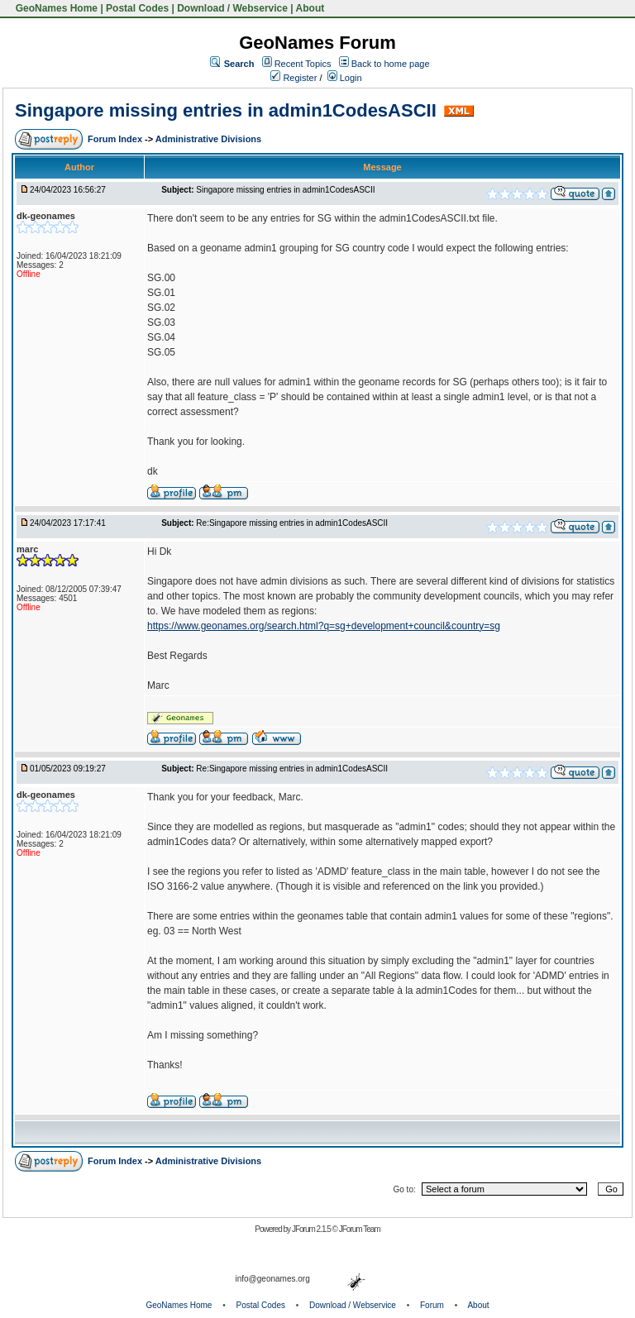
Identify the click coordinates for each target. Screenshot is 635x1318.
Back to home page (390, 64)
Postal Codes (137, 8)
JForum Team (359, 1229)
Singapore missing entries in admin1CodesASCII (226, 110)
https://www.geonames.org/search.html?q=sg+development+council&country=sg (323, 626)
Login (344, 78)
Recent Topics (303, 64)
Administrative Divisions (208, 139)
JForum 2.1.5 (312, 1229)
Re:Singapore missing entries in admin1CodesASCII (292, 523)
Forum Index (116, 139)
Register (293, 78)
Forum (432, 1305)
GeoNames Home (55, 8)
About (310, 8)
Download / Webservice (232, 8)
